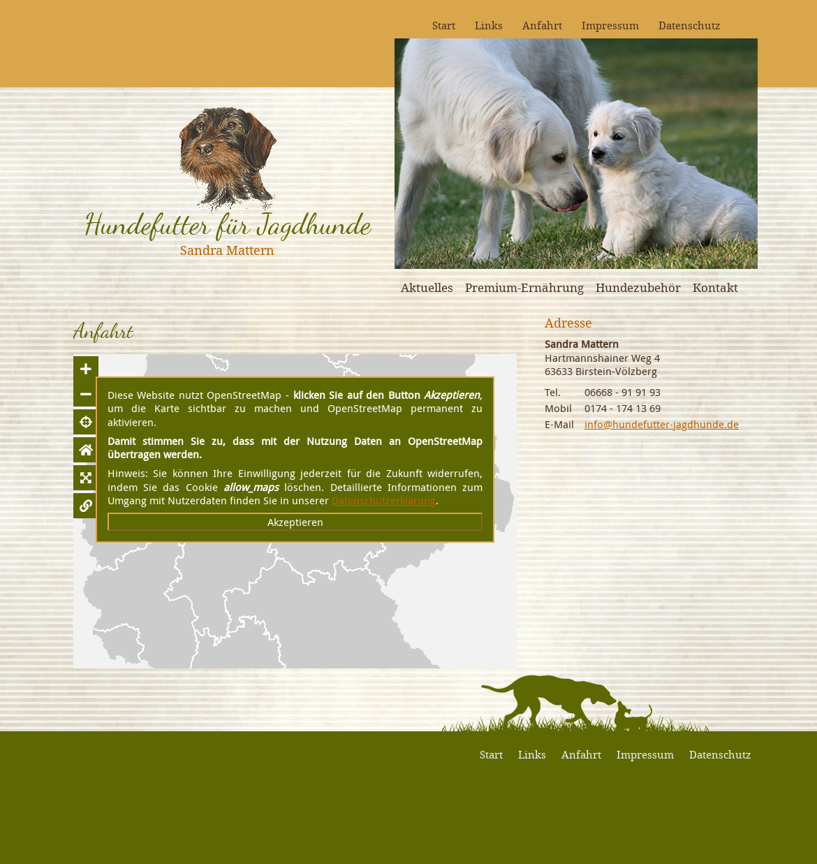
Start (443, 25)
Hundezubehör (638, 287)
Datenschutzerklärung (384, 500)
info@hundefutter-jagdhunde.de (661, 424)
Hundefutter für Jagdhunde (227, 224)
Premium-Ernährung (524, 287)
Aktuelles (427, 287)
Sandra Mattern (227, 250)
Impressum (610, 25)
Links (489, 25)
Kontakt (715, 287)
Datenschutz (689, 25)
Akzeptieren (295, 522)
